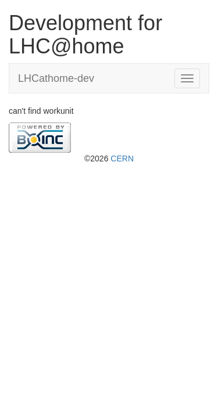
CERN (122, 158)
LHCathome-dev (56, 78)
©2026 (109, 158)
